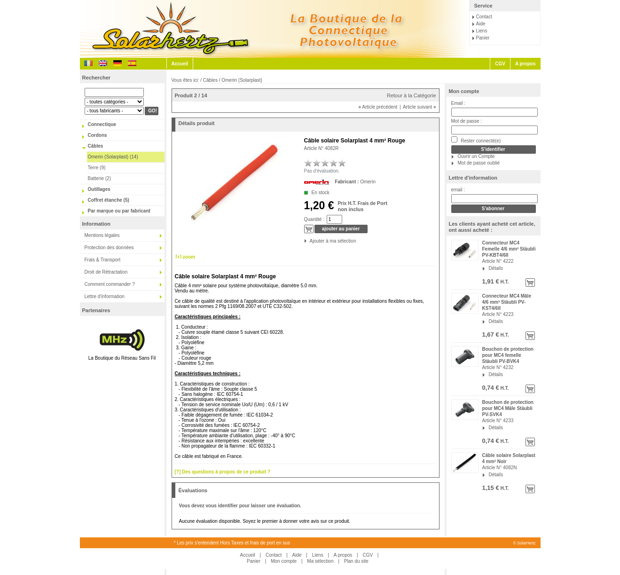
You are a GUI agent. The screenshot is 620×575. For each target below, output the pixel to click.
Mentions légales (102, 235)
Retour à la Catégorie (411, 95)
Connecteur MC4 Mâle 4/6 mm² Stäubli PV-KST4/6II (506, 302)
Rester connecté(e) (476, 139)
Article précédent (377, 107)
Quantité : (314, 219)
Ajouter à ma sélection (310, 241)
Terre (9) (97, 167)
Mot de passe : (466, 121)
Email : (458, 103)
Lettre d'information (105, 296)
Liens (481, 30)
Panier (483, 37)
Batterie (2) (99, 178)
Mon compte (464, 91)
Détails (496, 268)
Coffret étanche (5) (108, 200)
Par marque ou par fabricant (119, 210)
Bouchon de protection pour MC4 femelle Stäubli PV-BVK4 (508, 355)
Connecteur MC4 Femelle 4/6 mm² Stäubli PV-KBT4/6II (509, 249)
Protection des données (109, 247)
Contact (484, 16)
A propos (525, 63)
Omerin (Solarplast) (241, 80)
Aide (481, 23)
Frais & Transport (103, 259)
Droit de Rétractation (106, 272)
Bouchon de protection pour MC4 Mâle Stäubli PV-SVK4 (508, 408)
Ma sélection (320, 561)
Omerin (368, 181)
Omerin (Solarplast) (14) (113, 156)
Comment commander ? (110, 284)
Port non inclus (362, 206)
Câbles (95, 146)
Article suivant (419, 107)
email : (458, 189)
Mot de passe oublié (479, 162)
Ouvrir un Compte (476, 156)
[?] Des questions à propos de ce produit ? (222, 471)
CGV (500, 63)
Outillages (99, 189)
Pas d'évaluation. (322, 170)
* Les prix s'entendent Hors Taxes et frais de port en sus (232, 542)
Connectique (102, 124)
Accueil (180, 63)
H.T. (504, 281)
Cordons (97, 135)
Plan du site (356, 561)
